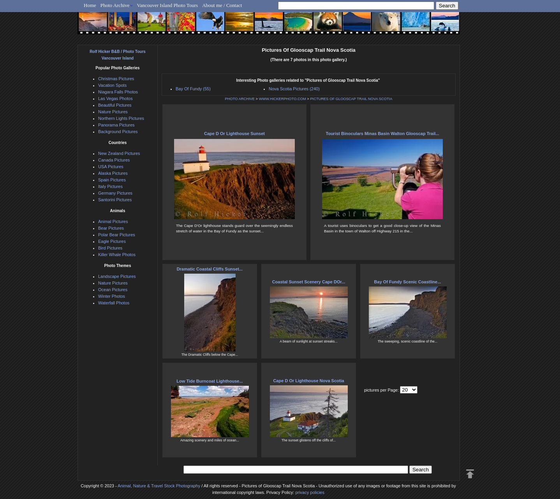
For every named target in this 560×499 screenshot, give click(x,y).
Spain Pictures (112, 179)
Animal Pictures (113, 221)
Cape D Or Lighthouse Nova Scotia (308, 380)
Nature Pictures (113, 111)
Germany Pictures (115, 193)
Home (90, 5)
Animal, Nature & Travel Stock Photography (159, 485)
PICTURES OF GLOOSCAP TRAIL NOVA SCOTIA (351, 99)
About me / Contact (222, 5)
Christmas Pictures (116, 78)
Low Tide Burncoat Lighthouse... (209, 381)
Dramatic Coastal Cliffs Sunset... (210, 269)
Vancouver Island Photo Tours (167, 5)
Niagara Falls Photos (118, 92)
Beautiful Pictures (115, 105)
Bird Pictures (110, 248)
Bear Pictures (111, 228)
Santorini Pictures (115, 199)
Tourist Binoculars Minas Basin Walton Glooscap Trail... (382, 133)
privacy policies (309, 492)
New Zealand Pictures (119, 153)
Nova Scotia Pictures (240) (294, 88)
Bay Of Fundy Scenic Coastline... (407, 281)
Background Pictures (118, 131)
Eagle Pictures (112, 241)
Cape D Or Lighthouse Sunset (234, 133)
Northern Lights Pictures (121, 118)
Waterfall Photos (113, 302)
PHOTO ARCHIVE (240, 99)
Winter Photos (111, 296)
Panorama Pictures (116, 125)
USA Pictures (110, 166)
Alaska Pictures (113, 173)
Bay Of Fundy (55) (193, 88)
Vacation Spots (112, 85)
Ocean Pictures (112, 289)
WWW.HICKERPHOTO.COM (282, 99)
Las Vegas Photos (115, 98)
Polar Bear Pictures (116, 234)
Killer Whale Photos (117, 254)
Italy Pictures (110, 186)
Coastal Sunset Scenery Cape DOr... (308, 281)
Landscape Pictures (117, 276)
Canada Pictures (114, 160)
